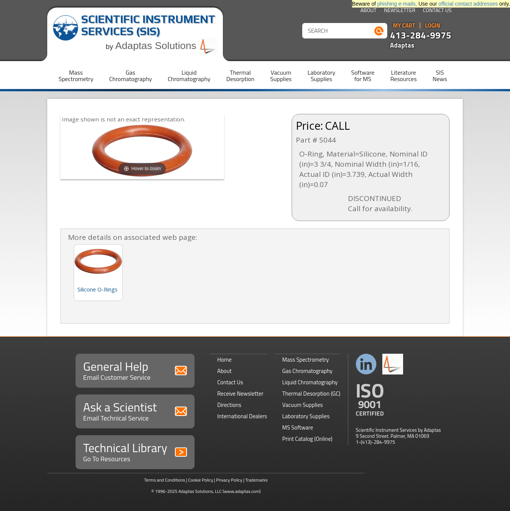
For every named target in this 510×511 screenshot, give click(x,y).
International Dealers (242, 416)
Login (432, 26)
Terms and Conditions (164, 479)
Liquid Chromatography (310, 382)
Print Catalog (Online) (307, 438)
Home (224, 359)
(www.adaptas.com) (242, 491)
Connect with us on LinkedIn (366, 364)
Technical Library (135, 451)
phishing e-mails (396, 4)
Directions (229, 405)
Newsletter (400, 11)
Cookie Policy (200, 479)
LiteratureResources (403, 75)
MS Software (297, 427)
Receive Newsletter (240, 393)
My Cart (404, 26)
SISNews (440, 75)
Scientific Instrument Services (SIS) (148, 25)
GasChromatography (130, 75)
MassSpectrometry (76, 75)
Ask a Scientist (135, 410)
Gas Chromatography (307, 371)
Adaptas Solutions (166, 45)
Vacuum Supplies (302, 405)
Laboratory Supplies (305, 416)
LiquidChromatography (189, 75)
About (368, 11)
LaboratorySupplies (321, 75)
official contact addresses (468, 4)
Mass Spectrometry (305, 359)
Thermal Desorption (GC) (311, 393)
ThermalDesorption (240, 75)
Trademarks (256, 479)
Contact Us (437, 11)
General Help (135, 369)
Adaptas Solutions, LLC (200, 491)
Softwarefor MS (363, 75)
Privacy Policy (229, 479)
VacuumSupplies (281, 75)
